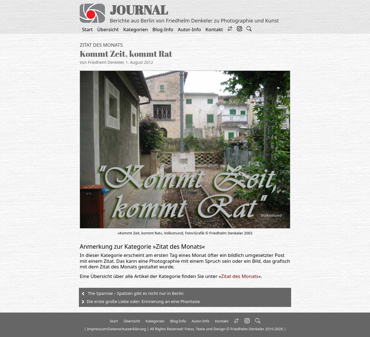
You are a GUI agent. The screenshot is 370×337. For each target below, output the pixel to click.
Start (87, 29)
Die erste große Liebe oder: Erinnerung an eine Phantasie (143, 301)
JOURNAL (139, 9)
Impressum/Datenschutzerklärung (116, 328)
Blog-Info (162, 29)
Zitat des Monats (101, 45)
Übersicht (108, 29)
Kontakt (214, 29)
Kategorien (135, 29)
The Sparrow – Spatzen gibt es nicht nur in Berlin (136, 293)
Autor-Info (189, 29)
